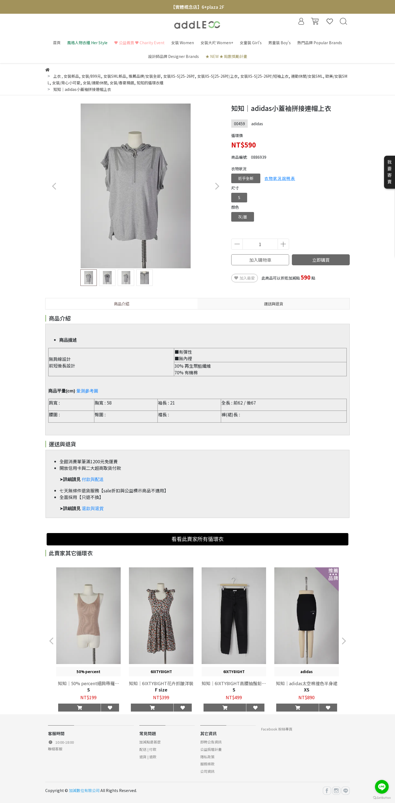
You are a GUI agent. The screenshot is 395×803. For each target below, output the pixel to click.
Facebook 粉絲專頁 (276, 729)
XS (306, 689)
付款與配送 (93, 479)
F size (161, 689)
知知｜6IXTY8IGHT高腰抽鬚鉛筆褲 (234, 683)
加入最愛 (244, 278)
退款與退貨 (93, 508)
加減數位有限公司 (84, 790)
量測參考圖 (87, 391)
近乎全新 (245, 178)
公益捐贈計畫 (211, 749)
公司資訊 (207, 771)
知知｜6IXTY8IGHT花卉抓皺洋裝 (161, 683)
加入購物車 (260, 259)
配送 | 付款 (147, 749)
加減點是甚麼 (150, 742)
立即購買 (321, 259)
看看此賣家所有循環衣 (197, 539)
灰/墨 (242, 216)
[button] (217, 186)
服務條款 (207, 763)
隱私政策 (207, 756)
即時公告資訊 (211, 742)
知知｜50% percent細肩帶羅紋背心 (88, 683)
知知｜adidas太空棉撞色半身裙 (306, 683)
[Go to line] (382, 787)
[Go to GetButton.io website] (382, 797)
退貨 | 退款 (147, 756)
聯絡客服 (55, 748)
